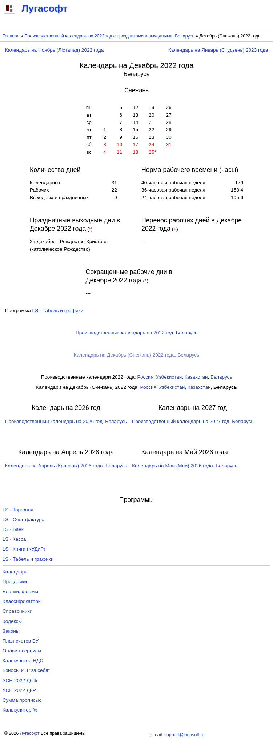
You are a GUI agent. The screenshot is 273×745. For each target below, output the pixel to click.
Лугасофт (30, 733)
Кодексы (12, 621)
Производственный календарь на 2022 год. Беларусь (136, 332)
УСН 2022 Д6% (20, 680)
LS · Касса (14, 539)
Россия (145, 377)
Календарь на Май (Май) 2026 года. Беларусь (184, 465)
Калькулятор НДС (23, 660)
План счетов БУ (21, 641)
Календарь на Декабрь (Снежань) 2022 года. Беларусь (136, 355)
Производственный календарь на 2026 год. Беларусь (66, 421)
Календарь (15, 572)
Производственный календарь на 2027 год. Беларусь (192, 421)
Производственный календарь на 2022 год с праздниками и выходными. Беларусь (109, 36)
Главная (11, 36)
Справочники (17, 611)
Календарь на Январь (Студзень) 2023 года (218, 50)
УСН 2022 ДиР (19, 690)
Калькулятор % (20, 710)
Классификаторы (22, 601)
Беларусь (221, 377)
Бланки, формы (20, 591)
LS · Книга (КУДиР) (24, 549)
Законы (11, 631)
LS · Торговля (18, 509)
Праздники (15, 581)
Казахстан (196, 377)
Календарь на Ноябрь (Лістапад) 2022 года (54, 50)
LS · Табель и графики (58, 310)
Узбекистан (169, 377)
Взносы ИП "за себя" (26, 670)
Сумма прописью (22, 700)
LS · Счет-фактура (24, 519)
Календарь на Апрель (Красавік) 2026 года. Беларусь (66, 465)
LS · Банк (13, 529)
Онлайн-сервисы (22, 650)
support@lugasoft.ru (184, 734)
